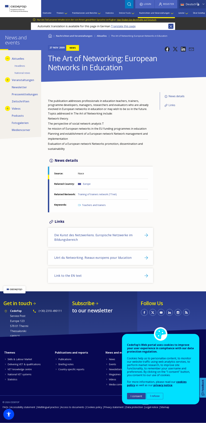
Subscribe (83, 303)
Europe (87, 183)
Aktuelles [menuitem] (18, 59)
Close (170, 26)
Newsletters (115, 369)
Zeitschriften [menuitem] (20, 101)
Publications (64, 359)
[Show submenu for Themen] (66, 13)
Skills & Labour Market (20, 359)
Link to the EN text (68, 276)
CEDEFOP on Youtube (161, 312)
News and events (117, 352)
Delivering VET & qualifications (24, 364)
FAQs (5, 407)
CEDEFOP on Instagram (178, 312)
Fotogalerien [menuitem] (20, 123)
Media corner (116, 384)
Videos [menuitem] (16, 108)
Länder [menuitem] (181, 13)
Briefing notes (66, 364)
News (112, 359)
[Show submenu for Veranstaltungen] (7, 79)
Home (50, 35)
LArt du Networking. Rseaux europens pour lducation (93, 258)
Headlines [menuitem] (19, 65)
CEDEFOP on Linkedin (169, 312)
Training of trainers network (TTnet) (97, 194)
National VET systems (19, 374)
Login (147, 4)
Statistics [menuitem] (110, 13)
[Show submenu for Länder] (186, 13)
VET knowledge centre (20, 369)
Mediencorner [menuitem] (21, 130)
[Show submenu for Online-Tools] (133, 13)
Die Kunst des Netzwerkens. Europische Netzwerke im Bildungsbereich (93, 237)
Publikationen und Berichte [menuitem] (84, 13)
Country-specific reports (71, 369)
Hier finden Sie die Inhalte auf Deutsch (136, 19)
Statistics (12, 379)
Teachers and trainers (94, 205)
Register (168, 4)
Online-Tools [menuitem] (125, 13)
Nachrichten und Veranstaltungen (74, 35)
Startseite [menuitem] (47, 13)
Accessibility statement (22, 407)
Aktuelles (102, 35)
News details (176, 96)
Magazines (115, 374)
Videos (112, 379)
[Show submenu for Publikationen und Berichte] (99, 13)
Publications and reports (71, 352)
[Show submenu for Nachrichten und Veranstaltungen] (172, 13)
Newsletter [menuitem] (19, 87)
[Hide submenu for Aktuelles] (7, 58)
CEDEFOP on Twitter (152, 312)
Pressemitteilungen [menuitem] (24, 94)
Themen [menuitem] (60, 13)
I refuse (155, 396)
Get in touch (17, 303)
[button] (167, 49)
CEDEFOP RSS (186, 312)
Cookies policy (94, 407)
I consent (136, 396)
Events (112, 364)
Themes (9, 352)
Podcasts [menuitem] (18, 116)
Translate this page (123, 26)
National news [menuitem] (22, 72)
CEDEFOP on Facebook (144, 312)
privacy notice (162, 385)
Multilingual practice (48, 407)
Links (172, 105)
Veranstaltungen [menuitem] (23, 80)
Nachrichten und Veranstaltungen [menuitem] (154, 13)
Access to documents (72, 407)
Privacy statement (114, 407)
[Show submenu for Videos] (7, 108)
